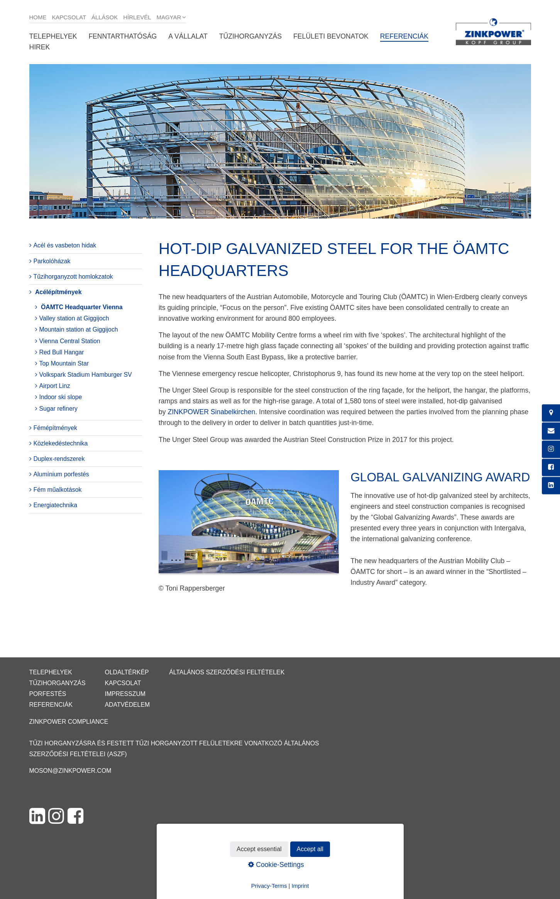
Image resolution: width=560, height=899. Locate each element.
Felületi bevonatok (331, 36)
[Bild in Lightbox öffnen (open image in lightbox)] (249, 525)
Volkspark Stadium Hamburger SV (85, 374)
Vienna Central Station (69, 341)
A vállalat (187, 36)
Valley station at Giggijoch (74, 318)
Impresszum (125, 694)
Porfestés (47, 694)
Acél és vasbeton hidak (65, 245)
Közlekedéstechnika (61, 443)
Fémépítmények (55, 428)
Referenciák (404, 36)
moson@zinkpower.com (70, 770)
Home (38, 17)
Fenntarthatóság (122, 36)
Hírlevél (137, 17)
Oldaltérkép (127, 672)
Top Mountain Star (64, 363)
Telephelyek (53, 36)
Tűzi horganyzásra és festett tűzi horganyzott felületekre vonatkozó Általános (174, 743)
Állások (104, 17)
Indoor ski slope (60, 397)
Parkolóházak (52, 261)
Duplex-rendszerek (59, 458)
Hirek (39, 47)
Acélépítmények (58, 292)
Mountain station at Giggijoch (78, 329)
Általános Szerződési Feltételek (226, 672)
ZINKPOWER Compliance (68, 721)
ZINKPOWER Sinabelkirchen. (212, 412)
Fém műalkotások (58, 489)
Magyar (169, 17)
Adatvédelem (127, 704)
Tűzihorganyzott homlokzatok (73, 276)
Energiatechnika (56, 505)
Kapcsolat (69, 17)
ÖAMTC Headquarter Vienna (82, 307)
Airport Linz (54, 386)
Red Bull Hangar (61, 352)
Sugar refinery (58, 408)
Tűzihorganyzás (250, 36)
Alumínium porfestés (61, 474)
